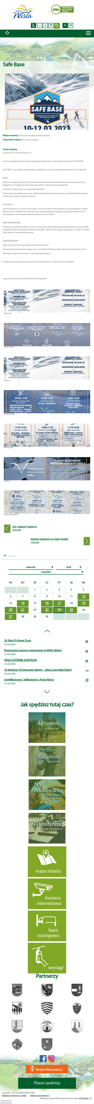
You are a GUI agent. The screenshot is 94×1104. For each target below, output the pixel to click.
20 (10, 610)
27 (10, 616)
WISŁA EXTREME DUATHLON (20, 660)
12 (83, 596)
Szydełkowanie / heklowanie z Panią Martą (29, 679)
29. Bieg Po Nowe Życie (17, 640)
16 (47, 603)
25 (71, 610)
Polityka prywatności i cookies (14, 1096)
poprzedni (3, 1103)
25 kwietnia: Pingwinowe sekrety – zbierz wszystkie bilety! (38, 670)
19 (83, 603)
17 (59, 603)
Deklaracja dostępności (39, 1096)
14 (22, 603)
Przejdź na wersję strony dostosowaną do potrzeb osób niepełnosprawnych (33, 25)
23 (47, 610)
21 (22, 610)
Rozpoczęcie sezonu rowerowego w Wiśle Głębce (33, 650)
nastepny (9, 1103)
